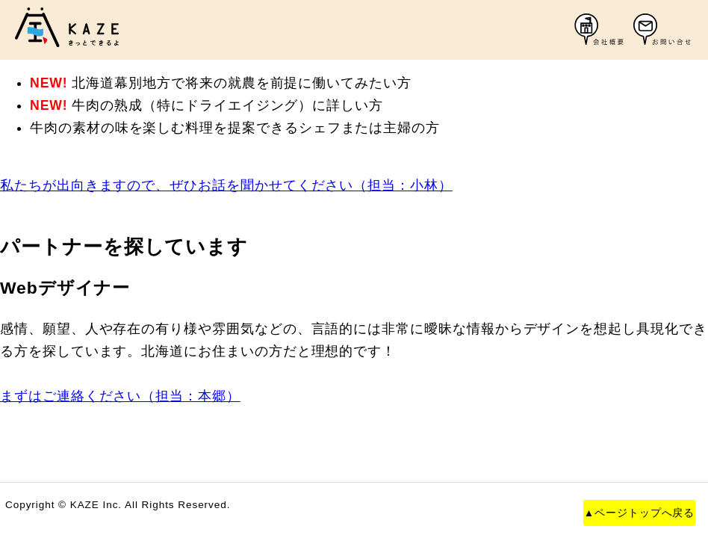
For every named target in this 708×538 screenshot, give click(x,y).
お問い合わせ (663, 29)
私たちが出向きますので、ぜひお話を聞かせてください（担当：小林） (226, 185)
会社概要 (604, 29)
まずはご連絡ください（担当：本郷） (120, 396)
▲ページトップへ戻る (639, 513)
